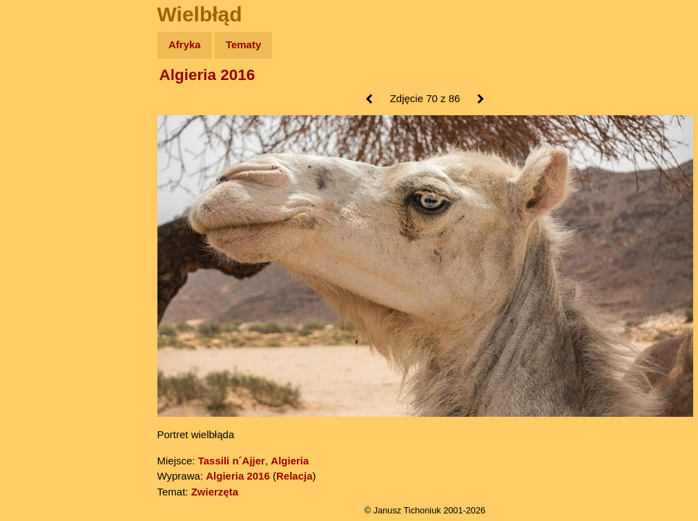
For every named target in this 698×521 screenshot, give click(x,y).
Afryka (184, 44)
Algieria (290, 460)
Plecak (39, 231)
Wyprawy (46, 98)
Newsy (39, 151)
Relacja (294, 476)
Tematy (243, 44)
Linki (35, 258)
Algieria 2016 (207, 74)
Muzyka (41, 204)
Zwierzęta (214, 492)
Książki (41, 178)
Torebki (41, 285)
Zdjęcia (41, 125)
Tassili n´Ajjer (231, 460)
